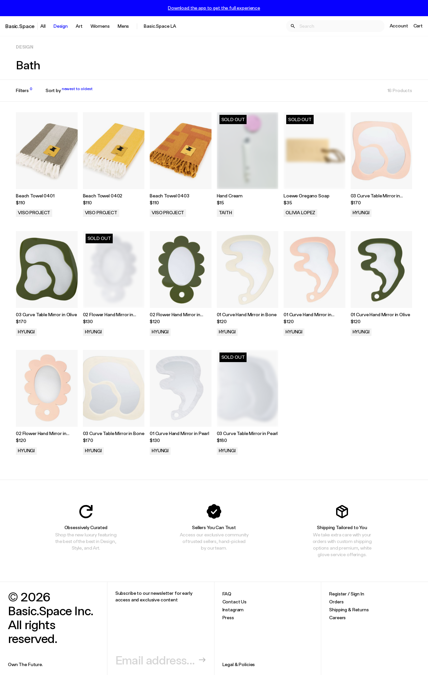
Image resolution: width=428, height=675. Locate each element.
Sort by (69, 90)
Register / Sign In (346, 593)
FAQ (227, 593)
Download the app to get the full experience (214, 8)
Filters (24, 90)
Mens (123, 26)
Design (61, 26)
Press (228, 617)
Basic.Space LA (160, 26)
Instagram (233, 609)
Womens (100, 26)
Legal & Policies (238, 664)
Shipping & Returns (349, 609)
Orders (336, 601)
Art (79, 26)
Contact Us (234, 601)
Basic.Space (20, 26)
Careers (337, 617)
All (43, 26)
